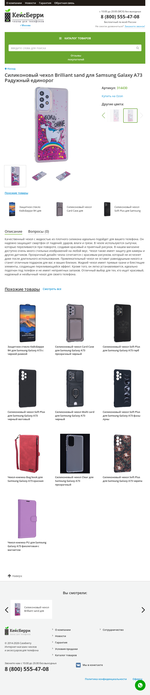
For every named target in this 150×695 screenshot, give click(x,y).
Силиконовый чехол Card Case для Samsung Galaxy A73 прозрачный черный (74, 350)
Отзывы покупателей (76, 57)
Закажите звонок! (135, 26)
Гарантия (45, 3)
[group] (116, 115)
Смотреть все (52, 289)
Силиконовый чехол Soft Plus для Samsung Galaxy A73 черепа (122, 479)
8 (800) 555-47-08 (120, 16)
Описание (13, 231)
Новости (30, 3)
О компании (14, 3)
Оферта (137, 679)
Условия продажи (66, 649)
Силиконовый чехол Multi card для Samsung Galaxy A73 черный (74, 415)
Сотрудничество (113, 629)
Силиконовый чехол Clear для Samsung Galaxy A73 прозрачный (74, 480)
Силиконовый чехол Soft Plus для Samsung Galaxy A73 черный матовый (26, 415)
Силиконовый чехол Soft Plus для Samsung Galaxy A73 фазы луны (121, 415)
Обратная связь (64, 3)
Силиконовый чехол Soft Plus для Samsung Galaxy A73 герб (121, 348)
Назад (10, 68)
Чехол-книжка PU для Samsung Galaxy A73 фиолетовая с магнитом (27, 546)
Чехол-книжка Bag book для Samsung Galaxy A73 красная (25, 479)
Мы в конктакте (89, 665)
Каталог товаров (75, 38)
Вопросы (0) (38, 231)
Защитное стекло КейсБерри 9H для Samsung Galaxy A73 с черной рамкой (26, 350)
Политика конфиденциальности (106, 679)
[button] (103, 115)
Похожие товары (22, 289)
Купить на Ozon (112, 96)
